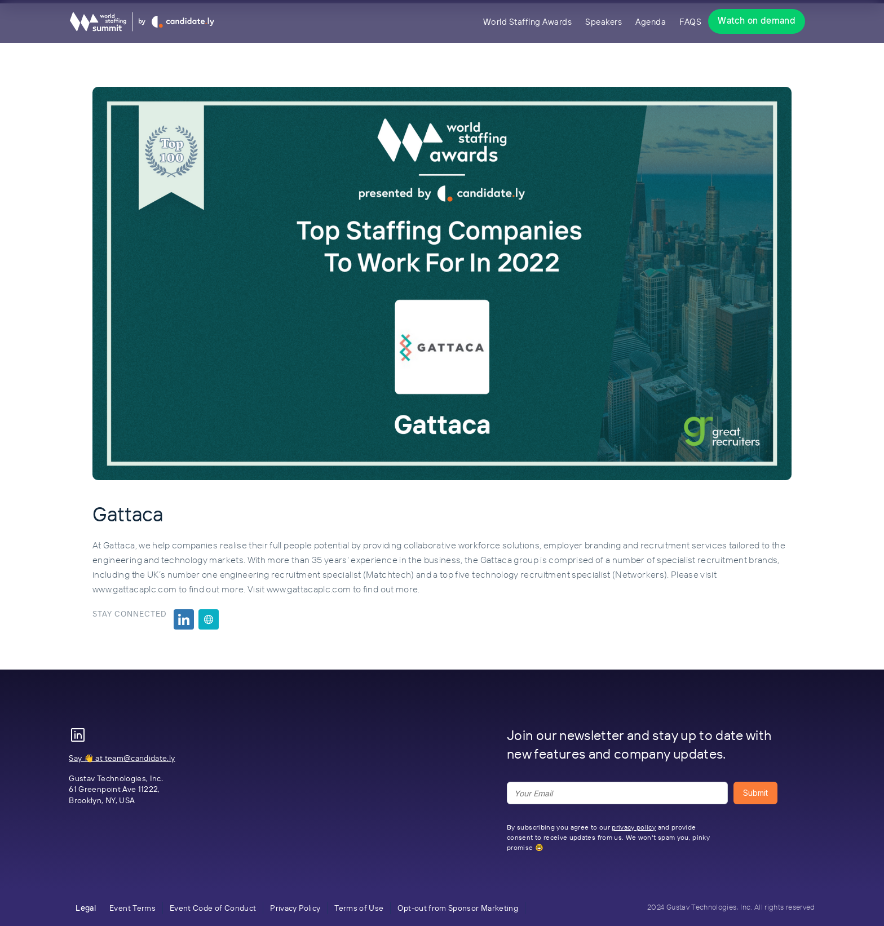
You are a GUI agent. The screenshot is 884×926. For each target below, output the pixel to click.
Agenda (650, 21)
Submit (755, 792)
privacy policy (634, 827)
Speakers (603, 21)
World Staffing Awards (527, 21)
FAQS (690, 21)
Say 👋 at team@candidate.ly (122, 758)
